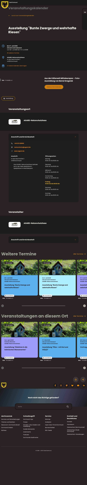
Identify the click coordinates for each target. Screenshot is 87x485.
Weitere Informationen (54, 87)
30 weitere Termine (13, 53)
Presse (25, 452)
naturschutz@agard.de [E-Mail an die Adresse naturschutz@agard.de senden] (21, 178)
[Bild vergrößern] (22, 96)
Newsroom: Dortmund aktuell (10, 455)
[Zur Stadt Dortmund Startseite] (9, 4)
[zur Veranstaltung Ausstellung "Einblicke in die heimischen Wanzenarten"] (19, 370)
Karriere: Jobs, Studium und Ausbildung (31, 456)
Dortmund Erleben (7, 458)
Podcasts (26, 465)
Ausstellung (8, 129)
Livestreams (27, 462)
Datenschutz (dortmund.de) (76, 458)
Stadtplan (48, 452)
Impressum (70, 455)
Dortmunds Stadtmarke (30, 468)
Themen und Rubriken (8, 452)
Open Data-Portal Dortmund (54, 455)
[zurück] (2, 336)
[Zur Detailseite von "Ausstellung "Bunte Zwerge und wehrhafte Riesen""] (19, 308)
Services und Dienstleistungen (10, 450)
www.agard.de (17, 181)
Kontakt (69, 452)
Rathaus (3, 461)
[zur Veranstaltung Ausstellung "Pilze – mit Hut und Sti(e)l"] (57, 370)
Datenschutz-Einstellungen (75, 464)
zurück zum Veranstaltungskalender (21, 15)
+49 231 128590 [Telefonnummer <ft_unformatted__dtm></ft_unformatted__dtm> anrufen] (17, 174)
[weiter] (84, 336)
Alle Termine (79, 284)
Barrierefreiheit (50, 458)
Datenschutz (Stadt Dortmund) (73, 461)
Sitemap (47, 450)
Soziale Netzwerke (29, 459)
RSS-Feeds (48, 461)
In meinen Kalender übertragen (17, 66)
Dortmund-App (28, 450)
